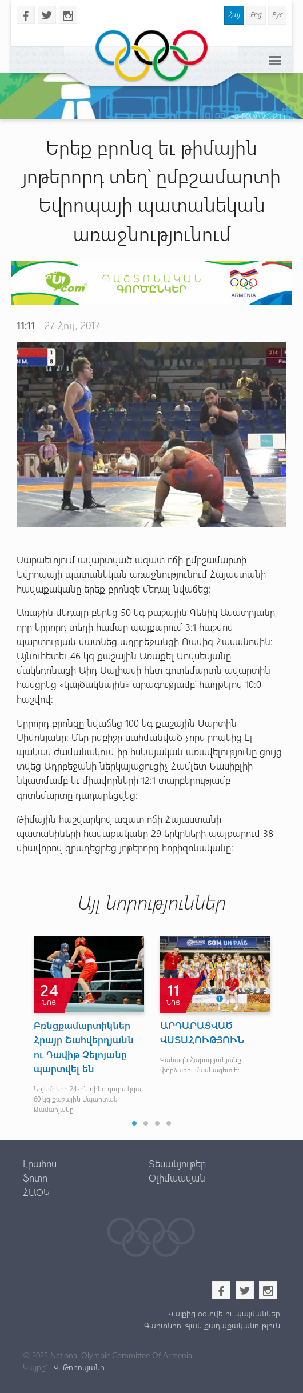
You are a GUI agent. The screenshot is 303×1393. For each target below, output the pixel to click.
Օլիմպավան (177, 1177)
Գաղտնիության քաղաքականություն (212, 1325)
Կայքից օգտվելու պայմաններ (224, 1313)
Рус (277, 14)
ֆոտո (35, 1177)
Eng (256, 14)
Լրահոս (40, 1163)
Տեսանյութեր (177, 1163)
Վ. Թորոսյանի (78, 1367)
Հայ (234, 14)
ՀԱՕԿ (36, 1192)
